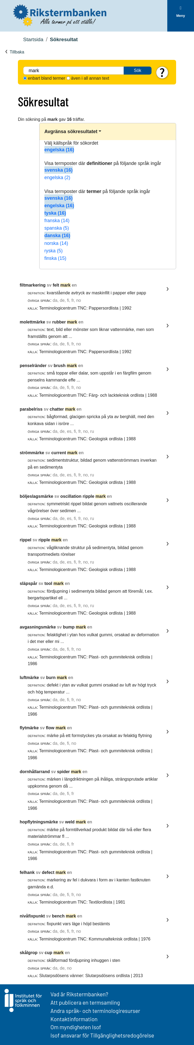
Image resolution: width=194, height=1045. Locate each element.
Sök (137, 70)
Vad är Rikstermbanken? (79, 994)
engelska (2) (57, 177)
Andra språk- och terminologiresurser (95, 1010)
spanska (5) (56, 228)
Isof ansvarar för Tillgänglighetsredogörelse (102, 1035)
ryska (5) (53, 250)
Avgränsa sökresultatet (70, 131)
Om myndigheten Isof (76, 1027)
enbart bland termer (46, 78)
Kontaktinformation (74, 1019)
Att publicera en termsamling (85, 1002)
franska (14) (56, 220)
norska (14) (56, 243)
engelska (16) (59, 149)
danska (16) (57, 235)
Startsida (33, 39)
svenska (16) (58, 170)
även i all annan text (90, 78)
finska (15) (55, 258)
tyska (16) (55, 213)
